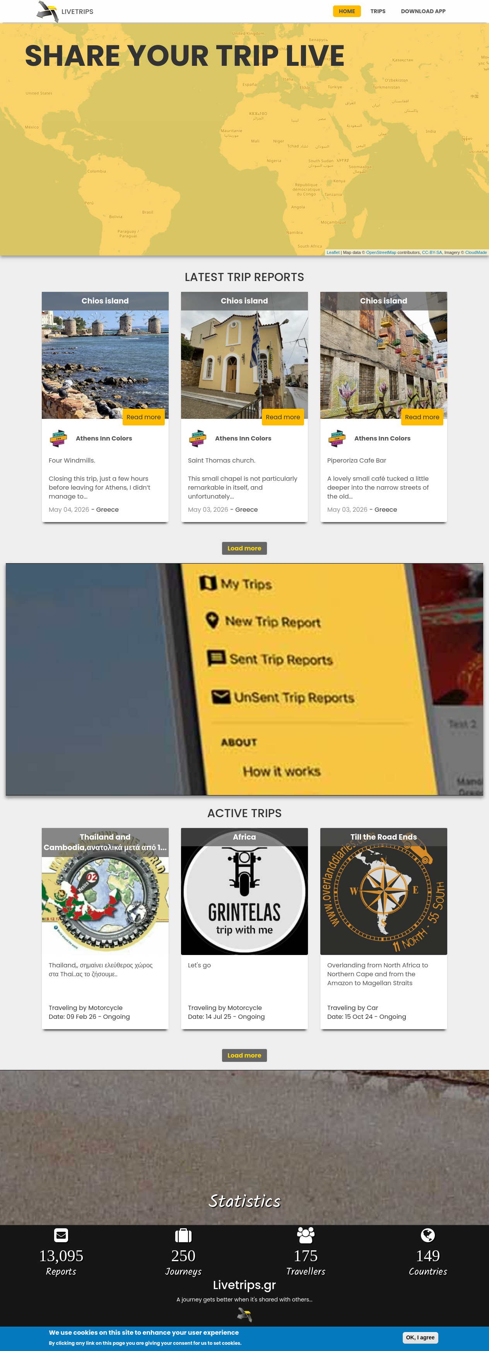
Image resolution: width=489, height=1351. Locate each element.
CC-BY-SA (432, 252)
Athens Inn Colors (104, 438)
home (347, 11)
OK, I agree (420, 1338)
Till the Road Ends (384, 837)
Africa (244, 837)
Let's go (199, 965)
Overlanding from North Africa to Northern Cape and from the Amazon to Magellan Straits (377, 974)
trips (378, 11)
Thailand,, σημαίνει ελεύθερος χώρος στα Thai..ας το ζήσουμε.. (101, 970)
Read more (144, 417)
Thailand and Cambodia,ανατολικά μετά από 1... (105, 842)
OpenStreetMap (381, 252)
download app (423, 11)
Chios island (105, 301)
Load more (244, 548)
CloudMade (476, 252)
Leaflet (333, 252)
